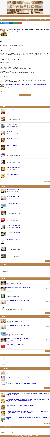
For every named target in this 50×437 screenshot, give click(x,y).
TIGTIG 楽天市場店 (15, 31)
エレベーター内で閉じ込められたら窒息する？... (14, 196)
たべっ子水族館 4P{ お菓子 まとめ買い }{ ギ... (13, 124)
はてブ (2, 22)
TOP (11, 15)
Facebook (6, 22)
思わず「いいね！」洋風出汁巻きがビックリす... (14, 189)
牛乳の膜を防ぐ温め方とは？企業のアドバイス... (14, 239)
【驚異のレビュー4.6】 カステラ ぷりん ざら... (13, 174)
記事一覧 (28, 15)
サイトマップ (33, 15)
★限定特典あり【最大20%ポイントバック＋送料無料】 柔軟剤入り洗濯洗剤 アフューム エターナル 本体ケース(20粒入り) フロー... (21, 383)
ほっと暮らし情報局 (19, 435)
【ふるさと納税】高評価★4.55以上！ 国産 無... (13, 167)
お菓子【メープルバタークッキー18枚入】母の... (14, 138)
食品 (8, 395)
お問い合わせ (38, 15)
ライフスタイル (19, 15)
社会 (8, 297)
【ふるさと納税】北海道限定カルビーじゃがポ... (14, 109)
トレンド (8, 335)
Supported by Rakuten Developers (33, 435)
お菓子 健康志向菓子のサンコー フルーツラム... (13, 131)
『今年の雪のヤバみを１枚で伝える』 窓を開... (13, 225)
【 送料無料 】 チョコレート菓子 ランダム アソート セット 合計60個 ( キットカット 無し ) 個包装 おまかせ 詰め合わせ (25, 84)
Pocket (20, 22)
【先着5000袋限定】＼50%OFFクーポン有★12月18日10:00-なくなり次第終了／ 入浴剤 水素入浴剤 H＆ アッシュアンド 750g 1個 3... (21, 377)
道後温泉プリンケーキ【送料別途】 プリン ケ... (13, 145)
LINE (16, 22)
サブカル (14, 15)
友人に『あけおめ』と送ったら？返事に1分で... (13, 203)
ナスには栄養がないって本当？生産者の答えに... (14, 232)
